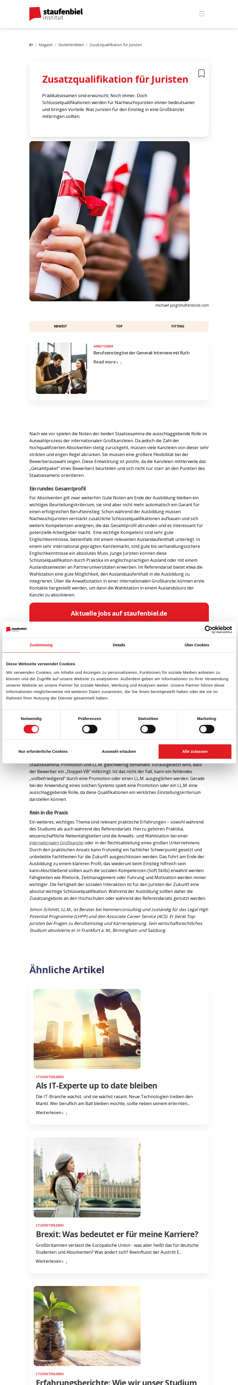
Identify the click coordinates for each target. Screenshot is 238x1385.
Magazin (46, 44)
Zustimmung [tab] (41, 645)
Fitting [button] (177, 326)
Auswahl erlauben (119, 751)
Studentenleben (71, 44)
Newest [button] (60, 326)
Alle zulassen (195, 751)
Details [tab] (119, 645)
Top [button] (119, 326)
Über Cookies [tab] (197, 645)
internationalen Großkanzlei (56, 843)
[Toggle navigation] (202, 14)
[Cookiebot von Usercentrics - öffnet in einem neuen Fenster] (208, 630)
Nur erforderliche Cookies (43, 751)
